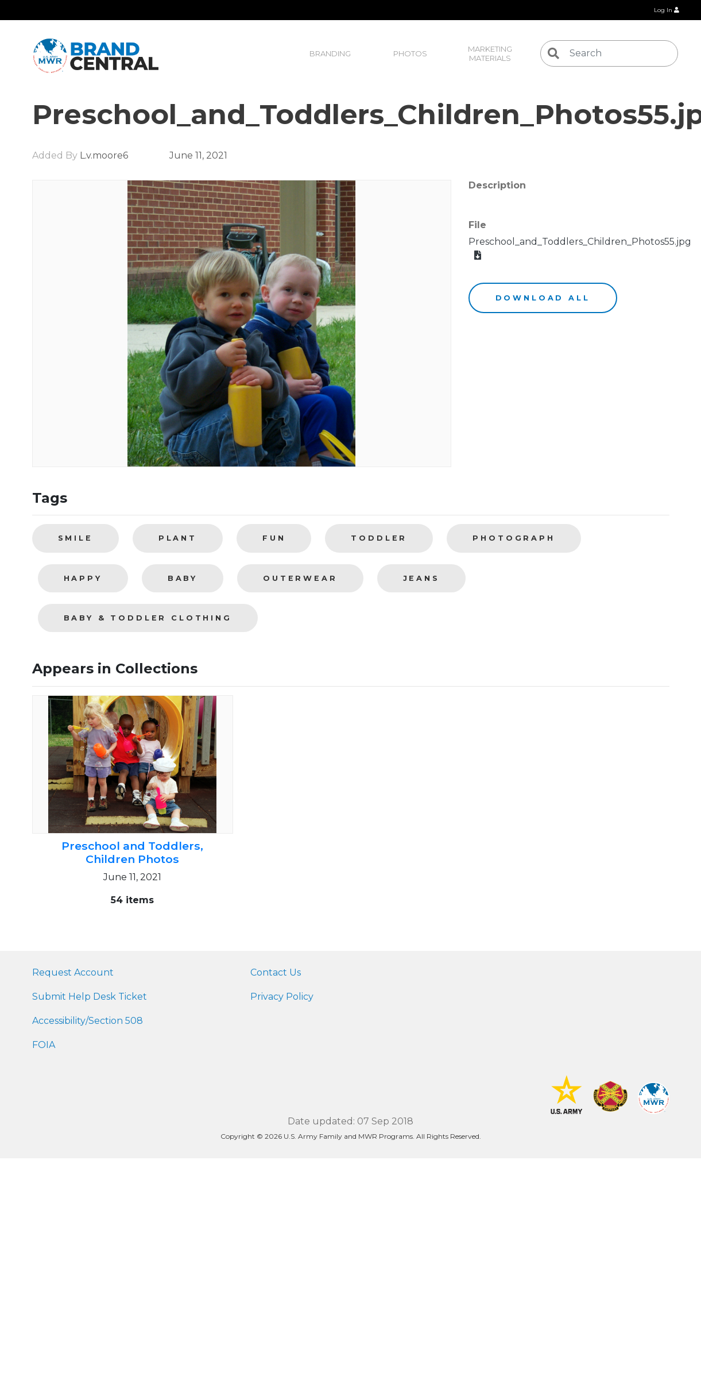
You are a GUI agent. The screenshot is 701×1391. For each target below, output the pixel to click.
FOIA (43, 1044)
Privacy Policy (281, 996)
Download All (542, 298)
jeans (421, 578)
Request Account (73, 972)
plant (177, 538)
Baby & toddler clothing (148, 618)
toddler (379, 538)
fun (274, 538)
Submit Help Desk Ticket (89, 996)
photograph (514, 538)
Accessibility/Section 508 (87, 1020)
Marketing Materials (491, 53)
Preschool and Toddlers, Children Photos (132, 852)
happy (83, 578)
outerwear (300, 578)
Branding (330, 53)
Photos (410, 53)
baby (182, 578)
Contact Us (275, 972)
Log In (666, 10)
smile (75, 538)
